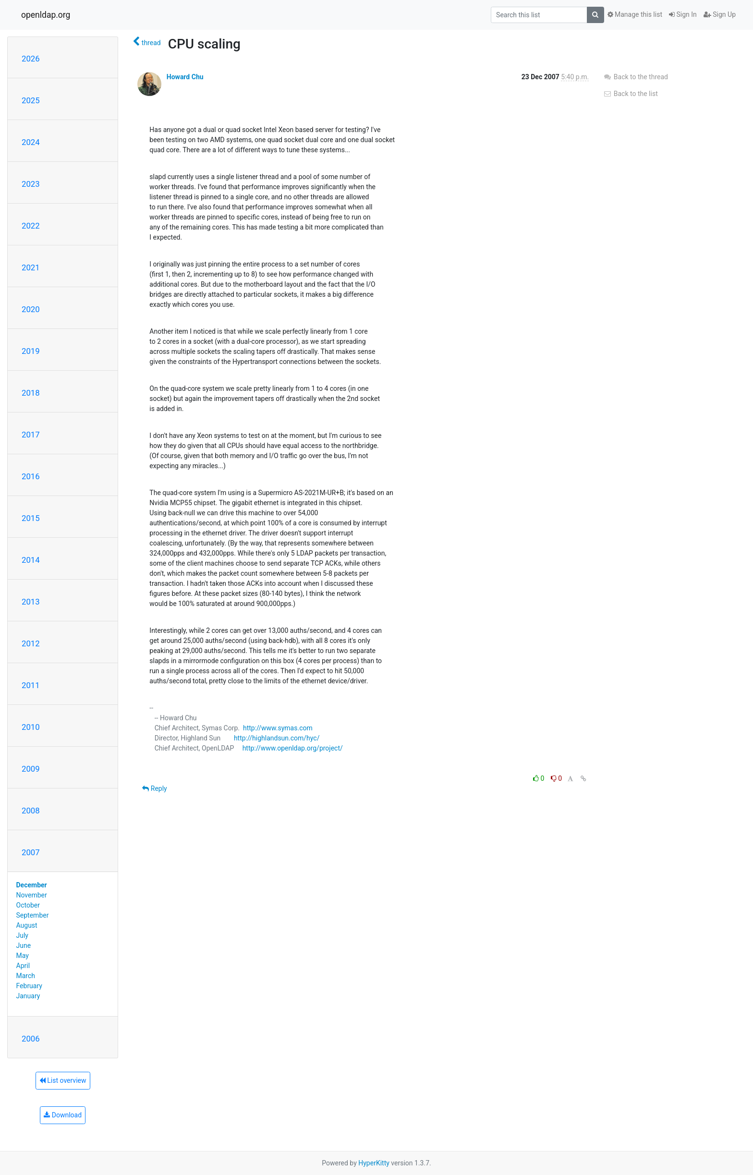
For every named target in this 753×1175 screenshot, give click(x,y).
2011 (31, 685)
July (22, 935)
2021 (31, 267)
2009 (31, 769)
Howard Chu (185, 77)
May (22, 955)
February (29, 986)
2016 (31, 476)
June (23, 945)
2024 (31, 142)
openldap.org (45, 15)
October (28, 905)
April (23, 965)
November (31, 895)
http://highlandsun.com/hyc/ (277, 738)
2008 (31, 810)
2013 (31, 601)
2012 (31, 643)
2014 (31, 560)
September (32, 915)
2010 (31, 727)
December (31, 885)
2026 (31, 58)
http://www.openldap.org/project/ (293, 748)
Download (63, 1115)
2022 (31, 225)
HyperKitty (373, 1163)
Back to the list (630, 93)
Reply (154, 788)
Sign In (683, 14)
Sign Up (720, 14)
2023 (31, 184)
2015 (31, 518)
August (26, 925)
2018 (31, 393)
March (26, 976)
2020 (31, 309)
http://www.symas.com (278, 728)
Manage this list (634, 14)
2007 (31, 852)
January (28, 996)
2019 (31, 351)
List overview (62, 1080)
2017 (31, 434)
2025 (31, 100)
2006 (31, 1038)
